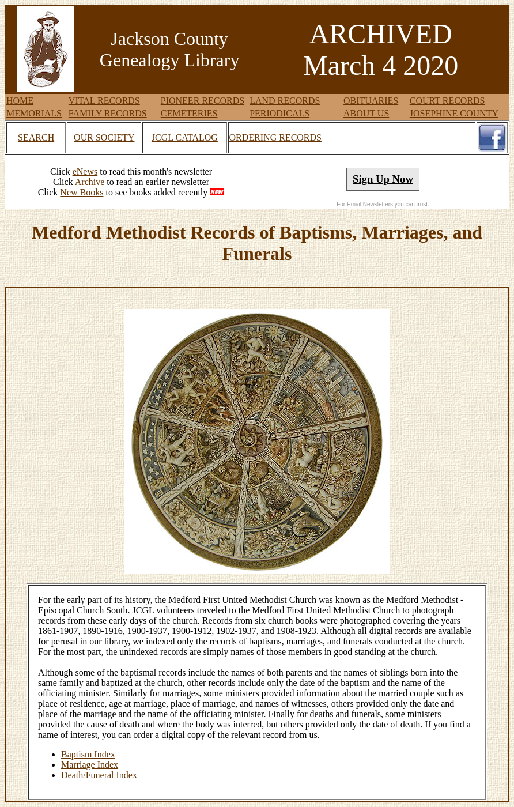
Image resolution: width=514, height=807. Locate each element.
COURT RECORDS (447, 100)
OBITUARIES (370, 100)
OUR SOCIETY (104, 137)
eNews (85, 171)
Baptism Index (88, 754)
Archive (90, 182)
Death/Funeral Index (99, 775)
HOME (19, 100)
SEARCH (36, 137)
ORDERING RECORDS (275, 137)
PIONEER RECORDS (202, 100)
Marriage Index (89, 765)
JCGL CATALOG (185, 137)
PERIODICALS (279, 113)
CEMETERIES (189, 113)
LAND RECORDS (285, 100)
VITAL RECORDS (104, 100)
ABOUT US (366, 113)
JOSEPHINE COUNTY (454, 113)
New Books (81, 192)
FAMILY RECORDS (108, 113)
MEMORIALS (34, 113)
